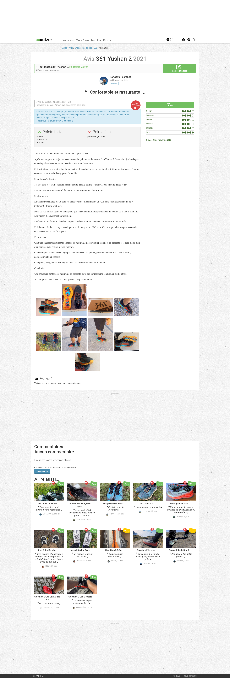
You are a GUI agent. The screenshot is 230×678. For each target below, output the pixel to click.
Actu (93, 40)
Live (99, 40)
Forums (107, 40)
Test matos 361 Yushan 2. (53, 66)
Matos (65, 48)
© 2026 (177, 676)
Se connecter (42, 471)
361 (96, 48)
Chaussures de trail (84, 48)
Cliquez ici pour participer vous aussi (60, 118)
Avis (71, 48)
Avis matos (69, 40)
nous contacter (190, 676)
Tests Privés (82, 40)
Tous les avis (186, 140)
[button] (188, 39)
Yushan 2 (103, 48)
